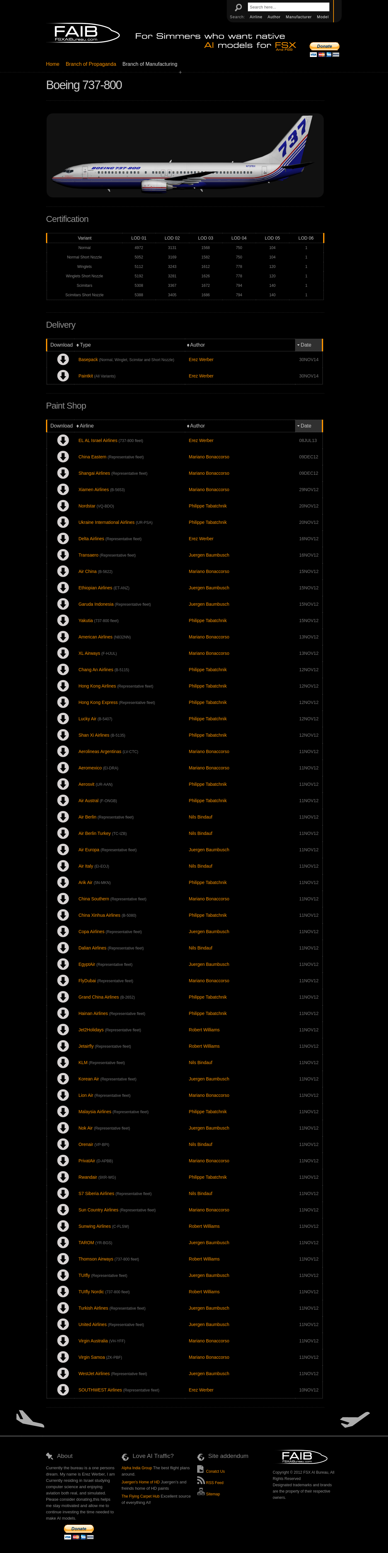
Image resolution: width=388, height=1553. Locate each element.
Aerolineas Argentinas (99, 751)
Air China (87, 571)
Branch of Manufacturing (150, 64)
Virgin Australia (93, 1340)
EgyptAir (86, 964)
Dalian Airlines (92, 947)
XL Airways (89, 653)
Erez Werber (201, 359)
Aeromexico (90, 767)
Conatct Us (211, 1471)
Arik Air (85, 882)
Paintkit (85, 375)
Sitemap (208, 1494)
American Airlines (95, 636)
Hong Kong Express (98, 702)
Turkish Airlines (93, 1308)
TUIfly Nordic (91, 1291)
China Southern (93, 898)
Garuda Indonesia (95, 604)
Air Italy (85, 866)
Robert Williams (204, 1029)
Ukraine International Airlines (106, 522)
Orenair (85, 1144)
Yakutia (85, 620)
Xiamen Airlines (93, 489)
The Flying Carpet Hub (141, 1496)
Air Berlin (87, 816)
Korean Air (88, 1078)
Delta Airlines (91, 538)
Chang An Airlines (95, 669)
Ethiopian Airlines (95, 587)
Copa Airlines (91, 931)
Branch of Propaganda (91, 64)
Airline (257, 17)
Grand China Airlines (98, 997)
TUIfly (84, 1275)
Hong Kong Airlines (97, 686)
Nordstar (86, 505)
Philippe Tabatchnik (208, 505)
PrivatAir (86, 1160)
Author (275, 17)
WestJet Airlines (94, 1373)
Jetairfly (86, 1046)
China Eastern (92, 456)
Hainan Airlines (93, 1013)
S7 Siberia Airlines (96, 1193)
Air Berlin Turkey (94, 833)
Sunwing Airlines (94, 1226)
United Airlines (92, 1324)
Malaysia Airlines (94, 1111)
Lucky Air (87, 718)
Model (323, 17)
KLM (83, 1062)
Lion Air (85, 1095)
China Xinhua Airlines (99, 915)
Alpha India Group (137, 1468)
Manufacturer (299, 17)
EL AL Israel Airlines (97, 440)
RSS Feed (210, 1483)
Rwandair (87, 1177)
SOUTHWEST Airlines (100, 1389)
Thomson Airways (95, 1258)
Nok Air (85, 1128)
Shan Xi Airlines (93, 735)
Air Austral (88, 800)
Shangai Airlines (94, 473)
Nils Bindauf (201, 816)
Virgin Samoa (91, 1357)
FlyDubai (87, 980)
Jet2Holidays (91, 1029)
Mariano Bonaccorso (209, 456)
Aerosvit (86, 784)
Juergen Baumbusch (209, 555)
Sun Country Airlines (98, 1209)
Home (53, 64)
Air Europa (88, 849)
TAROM (86, 1242)
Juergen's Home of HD (141, 1482)
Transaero (88, 555)
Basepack (88, 359)
